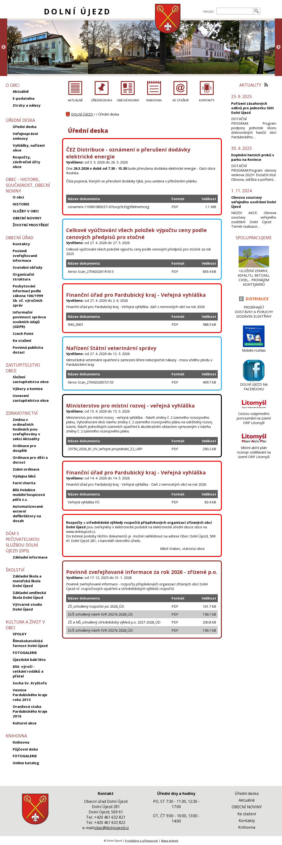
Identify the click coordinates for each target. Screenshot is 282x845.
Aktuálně (21, 91)
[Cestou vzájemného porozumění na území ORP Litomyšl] (254, 409)
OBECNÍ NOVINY (27, 218)
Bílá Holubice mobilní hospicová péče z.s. (29, 494)
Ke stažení (22, 340)
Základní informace (30, 557)
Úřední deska (24, 126)
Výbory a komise (28, 388)
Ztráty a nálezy (26, 105)
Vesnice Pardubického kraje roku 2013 (30, 695)
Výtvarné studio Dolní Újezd (27, 607)
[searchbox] (234, 11)
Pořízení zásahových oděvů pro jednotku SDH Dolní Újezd (252, 108)
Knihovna (21, 742)
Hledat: (208, 11)
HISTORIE (21, 204)
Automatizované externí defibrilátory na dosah (28, 513)
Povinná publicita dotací (28, 350)
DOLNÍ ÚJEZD (77, 11)
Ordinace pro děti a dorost (30, 460)
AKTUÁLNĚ (75, 100)
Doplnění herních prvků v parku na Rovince (252, 157)
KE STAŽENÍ (181, 100)
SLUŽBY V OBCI (26, 211)
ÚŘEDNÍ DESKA (101, 100)
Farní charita (24, 482)
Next (278, 47)
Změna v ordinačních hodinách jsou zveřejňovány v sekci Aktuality (26, 429)
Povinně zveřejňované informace (25, 255)
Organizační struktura (23, 276)
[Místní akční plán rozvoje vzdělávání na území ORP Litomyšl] (254, 443)
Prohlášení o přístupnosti (141, 840)
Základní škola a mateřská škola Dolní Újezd (27, 581)
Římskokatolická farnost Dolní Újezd (30, 643)
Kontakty (21, 243)
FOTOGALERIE (25, 652)
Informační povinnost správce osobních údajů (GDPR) (29, 319)
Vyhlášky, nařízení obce (29, 147)
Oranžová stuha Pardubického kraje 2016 (30, 711)
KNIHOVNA (154, 100)
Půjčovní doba (25, 749)
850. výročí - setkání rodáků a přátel (28, 671)
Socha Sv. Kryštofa (30, 683)
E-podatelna (24, 98)
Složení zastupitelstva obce (31, 379)
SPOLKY (20, 633)
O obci (18, 197)
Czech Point (23, 333)
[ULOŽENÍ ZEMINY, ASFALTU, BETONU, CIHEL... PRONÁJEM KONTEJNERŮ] (254, 266)
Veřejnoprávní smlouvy (25, 136)
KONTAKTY (206, 100)
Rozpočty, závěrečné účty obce (26, 162)
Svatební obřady (27, 267)
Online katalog (26, 762)
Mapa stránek (169, 840)
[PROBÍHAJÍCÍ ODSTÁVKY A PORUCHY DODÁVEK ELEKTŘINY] (253, 302)
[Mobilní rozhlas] (254, 346)
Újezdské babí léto (29, 659)
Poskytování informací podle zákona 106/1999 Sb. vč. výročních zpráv (28, 296)
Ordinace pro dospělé (24, 448)
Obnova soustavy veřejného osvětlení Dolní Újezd (253, 202)
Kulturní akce (24, 723)
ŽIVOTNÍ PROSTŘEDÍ (31, 224)
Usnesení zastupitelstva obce (31, 398)
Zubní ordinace (26, 469)
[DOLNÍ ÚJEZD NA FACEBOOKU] (254, 380)
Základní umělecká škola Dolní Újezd (29, 595)
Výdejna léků (24, 476)
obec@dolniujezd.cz (111, 827)
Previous (3, 47)
